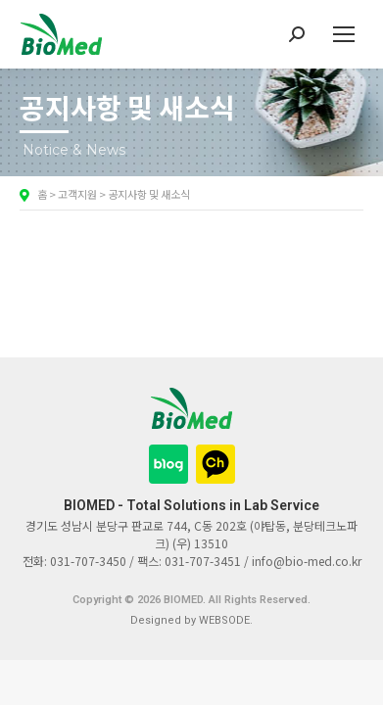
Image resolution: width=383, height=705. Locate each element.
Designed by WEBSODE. (191, 620)
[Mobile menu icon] (343, 34)
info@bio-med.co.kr (306, 560)
